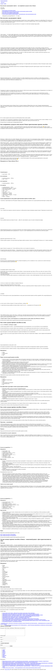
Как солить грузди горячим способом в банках (10, 13)
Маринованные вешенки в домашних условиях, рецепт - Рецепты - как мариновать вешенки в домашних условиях (22, 614)
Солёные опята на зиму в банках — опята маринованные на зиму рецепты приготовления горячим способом (21, 668)
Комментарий (2, 636)
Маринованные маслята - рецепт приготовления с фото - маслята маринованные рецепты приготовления (20, 615)
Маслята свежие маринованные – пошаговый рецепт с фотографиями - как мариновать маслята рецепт (20, 618)
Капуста (3, 653)
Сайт (1, 642)
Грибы (3, 651)
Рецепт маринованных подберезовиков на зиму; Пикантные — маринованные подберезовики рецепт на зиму (21, 665)
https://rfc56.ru (7, 670)
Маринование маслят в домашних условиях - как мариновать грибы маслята (15, 617)
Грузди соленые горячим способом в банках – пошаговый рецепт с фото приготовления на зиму (19, 14)
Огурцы (3, 654)
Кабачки (3, 652)
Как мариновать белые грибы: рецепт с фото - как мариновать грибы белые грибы (16, 616)
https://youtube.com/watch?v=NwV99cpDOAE (8, 535)
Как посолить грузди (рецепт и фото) (9, 10)
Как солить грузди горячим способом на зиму (10, 12)
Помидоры (4, 656)
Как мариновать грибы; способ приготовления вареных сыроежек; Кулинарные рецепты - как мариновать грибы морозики (24, 619)
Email (1, 640)
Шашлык (4, 658)
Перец (3, 655)
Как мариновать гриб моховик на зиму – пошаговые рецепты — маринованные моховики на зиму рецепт (20, 666)
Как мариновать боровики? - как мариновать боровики (12, 621)
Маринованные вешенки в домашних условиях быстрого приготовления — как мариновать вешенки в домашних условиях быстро (25, 662)
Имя (1, 638)
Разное (3, 657)
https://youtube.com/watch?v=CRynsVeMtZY (8, 534)
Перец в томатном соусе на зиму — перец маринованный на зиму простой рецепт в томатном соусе (19, 663)
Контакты (2, 2)
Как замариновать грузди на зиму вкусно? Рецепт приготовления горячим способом (17, 11)
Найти (11, 647)
